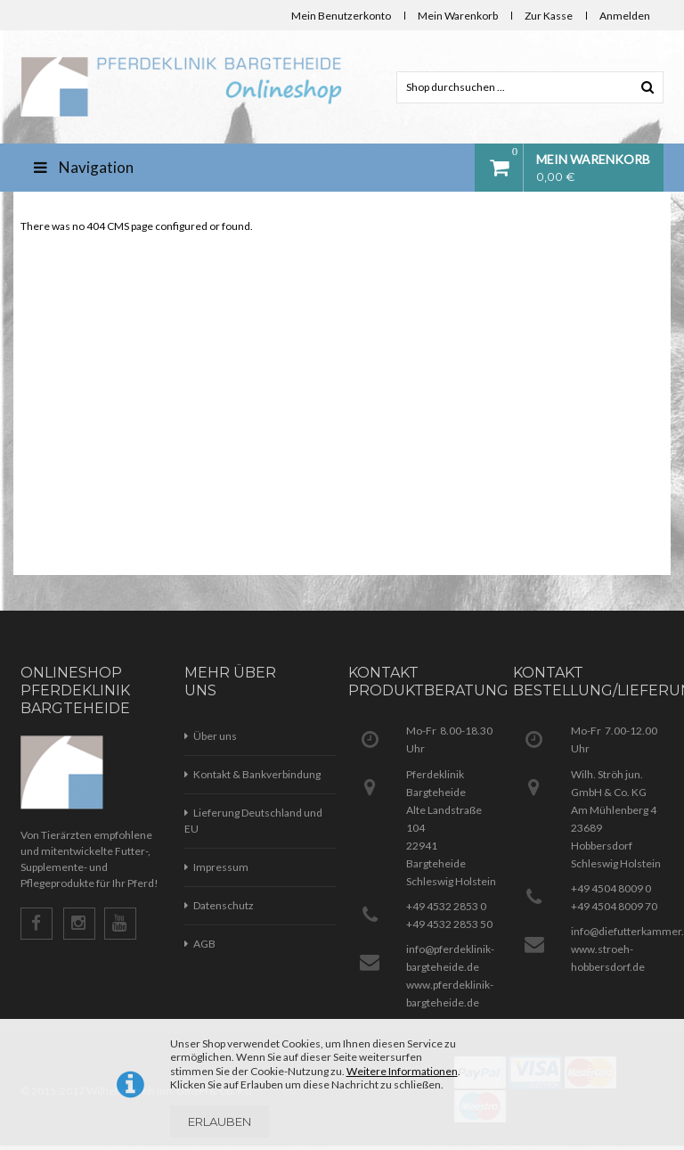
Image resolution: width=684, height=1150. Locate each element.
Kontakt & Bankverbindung (257, 774)
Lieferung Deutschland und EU (253, 820)
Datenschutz (223, 905)
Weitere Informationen (402, 1071)
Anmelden (624, 16)
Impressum (220, 867)
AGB (204, 943)
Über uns (215, 736)
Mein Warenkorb (458, 16)
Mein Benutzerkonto (341, 16)
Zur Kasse (549, 16)
